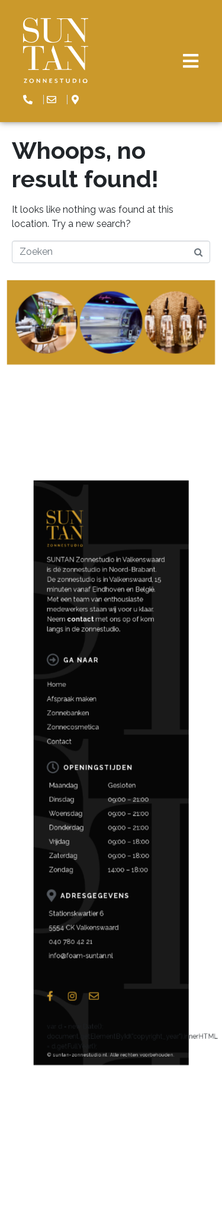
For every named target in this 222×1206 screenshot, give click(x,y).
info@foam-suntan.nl (97, 942)
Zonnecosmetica (93, 838)
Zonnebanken (91, 831)
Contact (87, 844)
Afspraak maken (93, 825)
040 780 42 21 (92, 936)
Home (86, 818)
